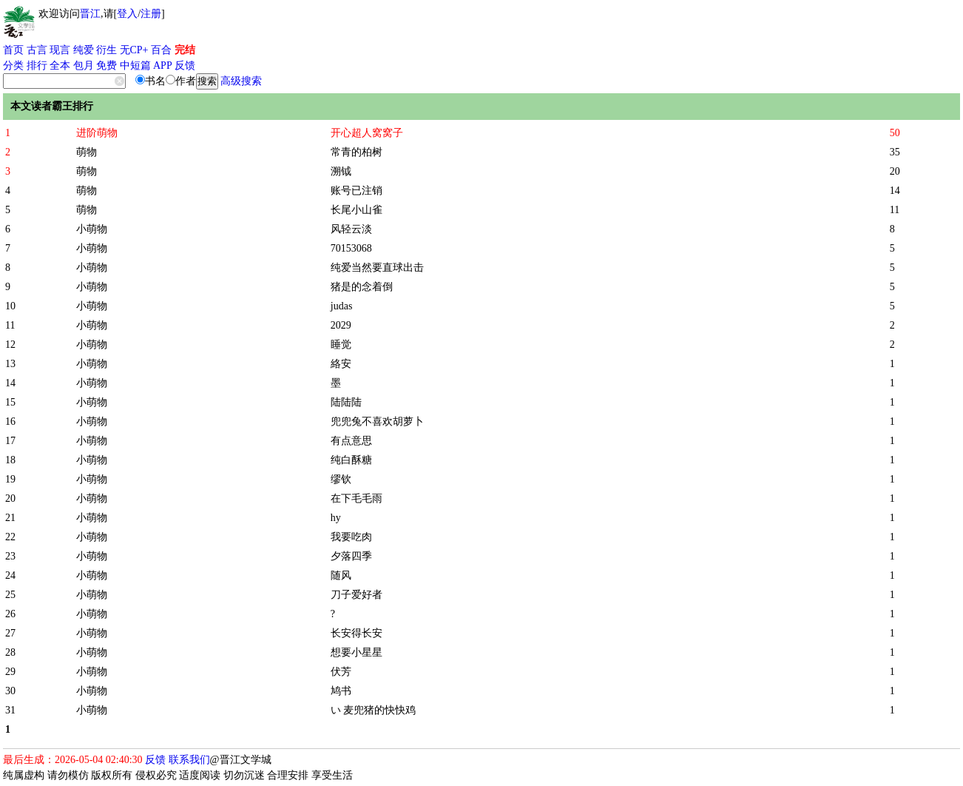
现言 (60, 50)
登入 (127, 13)
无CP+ (134, 50)
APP (162, 65)
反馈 (185, 65)
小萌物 (91, 229)
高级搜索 (241, 81)
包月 (83, 65)
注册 (151, 13)
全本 (60, 65)
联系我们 (189, 759)
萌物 (86, 152)
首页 (13, 50)
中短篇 (135, 65)
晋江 (90, 13)
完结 (185, 50)
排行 (37, 65)
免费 (106, 65)
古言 (37, 50)
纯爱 (83, 50)
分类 (13, 65)
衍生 (106, 50)
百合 (161, 50)
